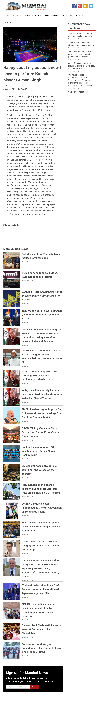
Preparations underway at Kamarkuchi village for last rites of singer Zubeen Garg (42, 648)
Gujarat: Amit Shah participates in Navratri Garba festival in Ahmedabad (41, 629)
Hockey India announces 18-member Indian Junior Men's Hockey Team (38, 451)
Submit (35, 687)
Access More (57, 249)
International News (33, 16)
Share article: (11, 225)
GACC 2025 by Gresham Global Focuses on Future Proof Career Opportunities (40, 432)
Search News (66, 16)
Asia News (17, 16)
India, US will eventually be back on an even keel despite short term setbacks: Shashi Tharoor (42, 394)
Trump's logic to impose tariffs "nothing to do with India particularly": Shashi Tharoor (39, 375)
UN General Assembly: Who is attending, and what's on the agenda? (39, 470)
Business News (51, 16)
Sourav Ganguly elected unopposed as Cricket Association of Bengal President (42, 507)
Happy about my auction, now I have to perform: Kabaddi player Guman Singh (32, 73)
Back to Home (9, 23)
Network (79, 16)
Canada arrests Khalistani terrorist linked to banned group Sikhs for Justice (42, 295)
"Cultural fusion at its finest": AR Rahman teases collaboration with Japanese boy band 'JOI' (41, 589)
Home (7, 16)
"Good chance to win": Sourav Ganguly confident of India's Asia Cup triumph (41, 545)
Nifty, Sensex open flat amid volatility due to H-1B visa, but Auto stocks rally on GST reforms (41, 488)
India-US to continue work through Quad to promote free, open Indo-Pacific (42, 314)
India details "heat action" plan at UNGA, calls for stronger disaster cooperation (41, 526)
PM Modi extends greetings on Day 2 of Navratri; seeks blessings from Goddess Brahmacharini (42, 413)
